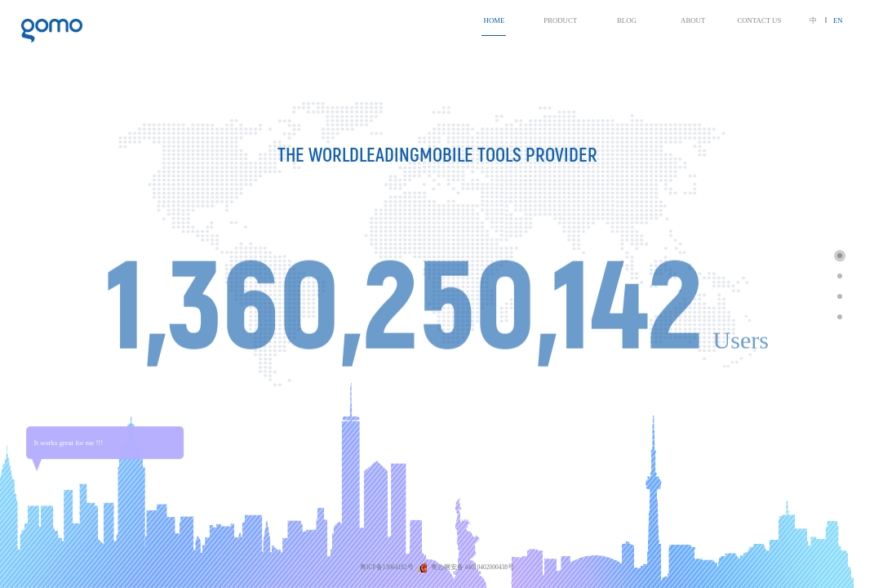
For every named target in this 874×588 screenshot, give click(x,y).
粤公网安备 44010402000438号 (472, 567)
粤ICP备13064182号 (387, 567)
